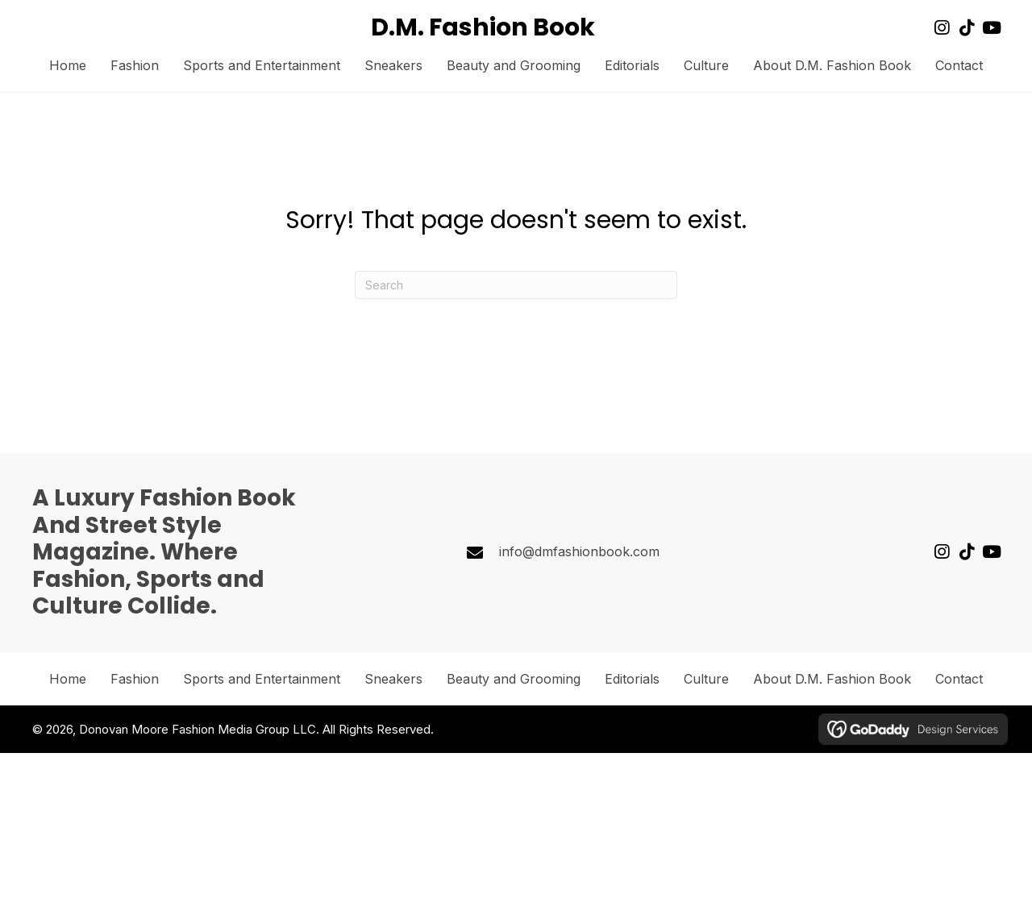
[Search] (516, 285)
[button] (941, 27)
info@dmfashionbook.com (579, 551)
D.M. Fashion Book (483, 27)
